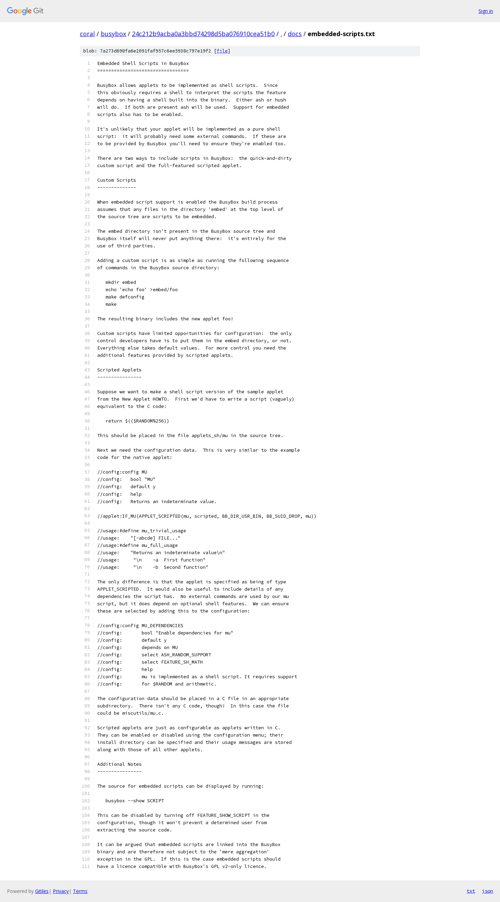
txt (471, 891)
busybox (113, 34)
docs (295, 34)
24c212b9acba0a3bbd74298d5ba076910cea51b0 (203, 34)
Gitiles (42, 891)
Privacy (61, 891)
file (222, 51)
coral (87, 34)
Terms (80, 891)
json (487, 891)
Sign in (485, 11)
